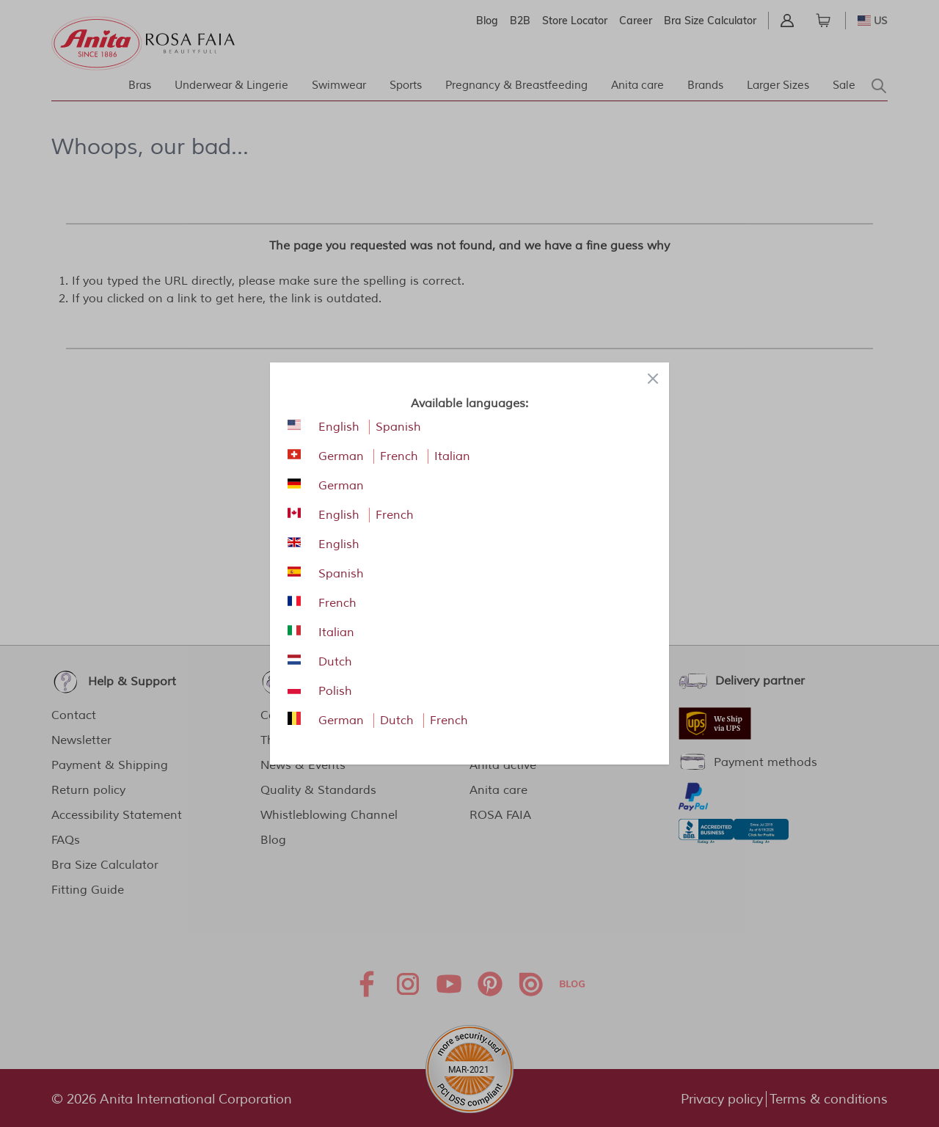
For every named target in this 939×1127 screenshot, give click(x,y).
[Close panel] (653, 378)
